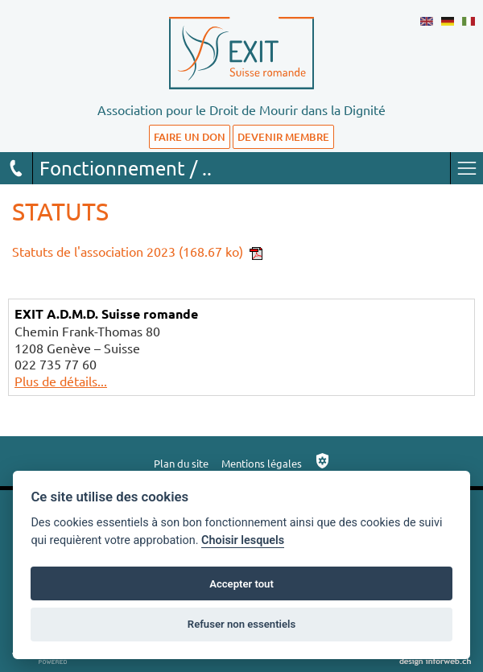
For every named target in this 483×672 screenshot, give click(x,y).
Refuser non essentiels (241, 624)
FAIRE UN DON (189, 137)
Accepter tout (241, 584)
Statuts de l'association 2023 (137, 251)
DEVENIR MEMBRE (283, 137)
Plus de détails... (60, 381)
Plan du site (181, 463)
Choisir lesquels (242, 540)
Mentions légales (261, 463)
